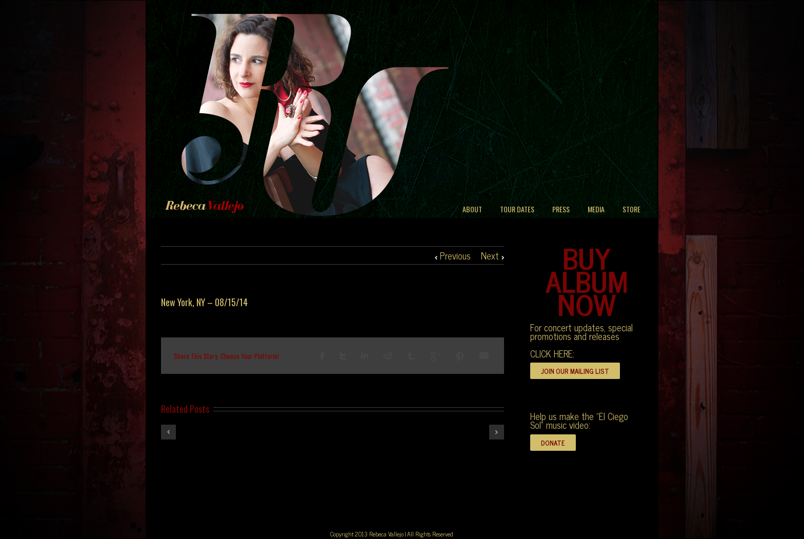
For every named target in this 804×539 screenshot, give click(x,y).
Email (484, 355)
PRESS (561, 209)
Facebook (322, 356)
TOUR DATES (517, 209)
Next (490, 255)
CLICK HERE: (552, 353)
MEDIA (596, 209)
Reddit (388, 356)
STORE (631, 209)
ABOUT (472, 209)
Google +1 (435, 356)
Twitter (342, 356)
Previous (455, 255)
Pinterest (460, 357)
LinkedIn (364, 355)
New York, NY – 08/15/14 (204, 302)
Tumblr (411, 356)
